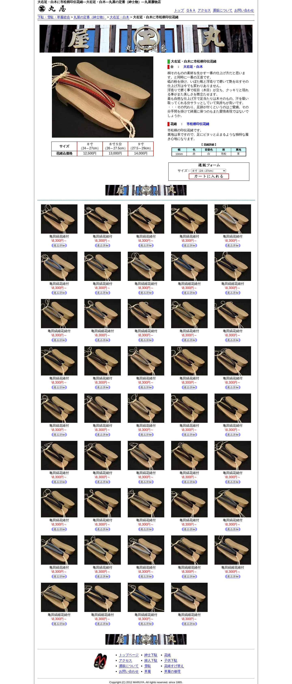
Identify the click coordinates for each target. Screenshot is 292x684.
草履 (147, 671)
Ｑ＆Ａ (191, 10)
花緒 (167, 655)
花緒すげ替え (174, 666)
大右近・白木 (119, 17)
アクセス (204, 10)
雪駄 (147, 666)
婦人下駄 (150, 660)
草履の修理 (172, 671)
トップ (179, 10)
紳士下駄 (150, 655)
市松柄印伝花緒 (198, 124)
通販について (222, 10)
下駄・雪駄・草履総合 (54, 17)
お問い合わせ (244, 10)
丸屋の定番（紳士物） (90, 17)
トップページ (128, 655)
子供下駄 (170, 660)
